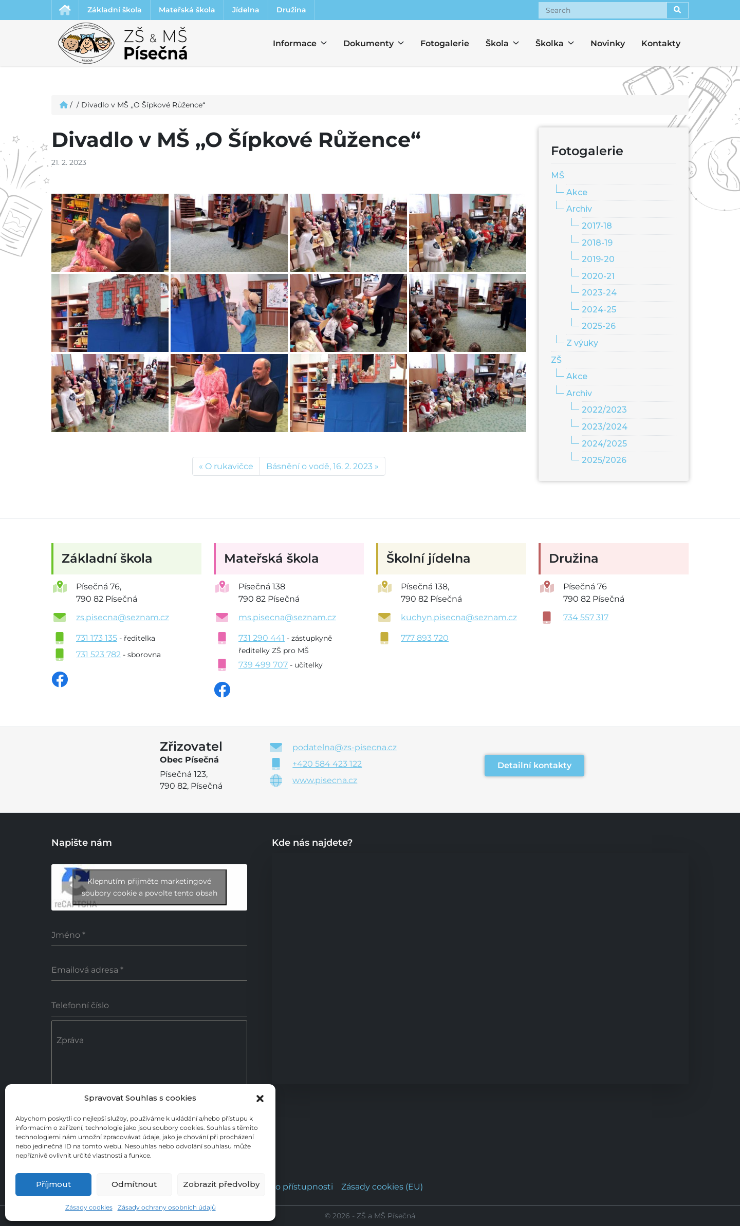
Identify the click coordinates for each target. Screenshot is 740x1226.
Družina (291, 9)
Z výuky (582, 343)
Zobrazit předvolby (221, 1184)
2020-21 (598, 276)
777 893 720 (425, 638)
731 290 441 (261, 638)
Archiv (579, 209)
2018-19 (597, 243)
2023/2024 (604, 427)
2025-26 (599, 326)
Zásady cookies (89, 1207)
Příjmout (53, 1184)
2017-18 (597, 226)
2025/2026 (604, 460)
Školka (544, 43)
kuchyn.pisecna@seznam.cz (459, 617)
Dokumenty (362, 43)
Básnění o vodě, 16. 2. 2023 (319, 466)
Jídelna (246, 9)
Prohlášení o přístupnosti (281, 1186)
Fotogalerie (444, 43)
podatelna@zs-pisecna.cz (344, 747)
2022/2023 (604, 410)
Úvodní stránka (65, 10)
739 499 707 (263, 665)
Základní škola (114, 9)
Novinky (607, 43)
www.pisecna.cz (324, 780)
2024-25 (599, 309)
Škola (495, 43)
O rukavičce (229, 466)
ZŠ (556, 360)
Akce (576, 192)
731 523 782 (98, 654)
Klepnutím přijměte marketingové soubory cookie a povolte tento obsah (149, 887)
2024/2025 (604, 444)
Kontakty (660, 43)
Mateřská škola (187, 9)
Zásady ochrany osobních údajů (167, 1207)
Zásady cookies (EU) (382, 1186)
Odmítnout (134, 1184)
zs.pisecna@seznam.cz (122, 617)
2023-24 (599, 293)
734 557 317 (585, 617)
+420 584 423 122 (327, 764)
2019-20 (598, 259)
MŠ (557, 175)
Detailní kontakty (534, 765)
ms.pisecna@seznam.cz (287, 617)
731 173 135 (96, 638)
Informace (288, 43)
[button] (260, 1097)
